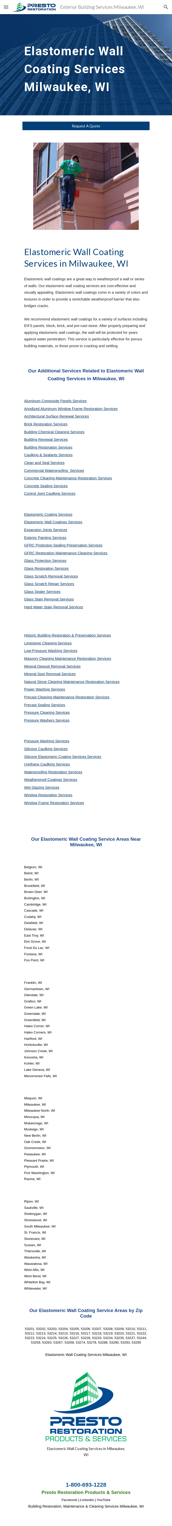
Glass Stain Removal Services (49, 599)
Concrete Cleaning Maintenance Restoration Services (68, 478)
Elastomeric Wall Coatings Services (53, 522)
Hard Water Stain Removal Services (53, 607)
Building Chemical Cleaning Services (54, 432)
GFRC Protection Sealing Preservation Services (63, 545)
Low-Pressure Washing (43, 651)
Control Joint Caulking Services (50, 494)
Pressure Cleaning (40, 713)
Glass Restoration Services (46, 568)
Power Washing (37, 689)
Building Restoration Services (48, 447)
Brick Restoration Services (45, 424)
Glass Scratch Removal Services (51, 576)
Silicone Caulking (39, 749)
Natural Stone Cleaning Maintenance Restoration (65, 682)
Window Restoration (41, 795)
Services (64, 643)
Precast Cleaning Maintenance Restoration (59, 697)
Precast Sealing (37, 705)
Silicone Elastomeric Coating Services (55, 757)
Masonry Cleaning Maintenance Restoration (60, 659)
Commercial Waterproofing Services (54, 471)
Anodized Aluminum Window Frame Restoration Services (71, 409)
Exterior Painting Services (45, 538)
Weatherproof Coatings (43, 780)
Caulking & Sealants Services (48, 455)
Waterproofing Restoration (46, 772)
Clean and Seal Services (44, 463)
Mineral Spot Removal (42, 674)
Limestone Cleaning (40, 643)
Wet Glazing (34, 787)
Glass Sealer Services (42, 592)
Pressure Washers (39, 720)
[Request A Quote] (86, 126)
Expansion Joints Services (45, 530)
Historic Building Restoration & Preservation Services (67, 635)
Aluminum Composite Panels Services (55, 401)
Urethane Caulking (40, 764)
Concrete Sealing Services (46, 486)
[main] (86, 64)
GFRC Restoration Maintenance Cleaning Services (66, 553)
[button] (6, 7)
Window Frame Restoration (47, 803)
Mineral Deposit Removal (45, 666)
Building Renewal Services (46, 440)
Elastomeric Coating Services (48, 514)
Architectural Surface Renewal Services (56, 416)
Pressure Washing (39, 741)
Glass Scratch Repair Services (49, 584)
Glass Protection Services (45, 561)
